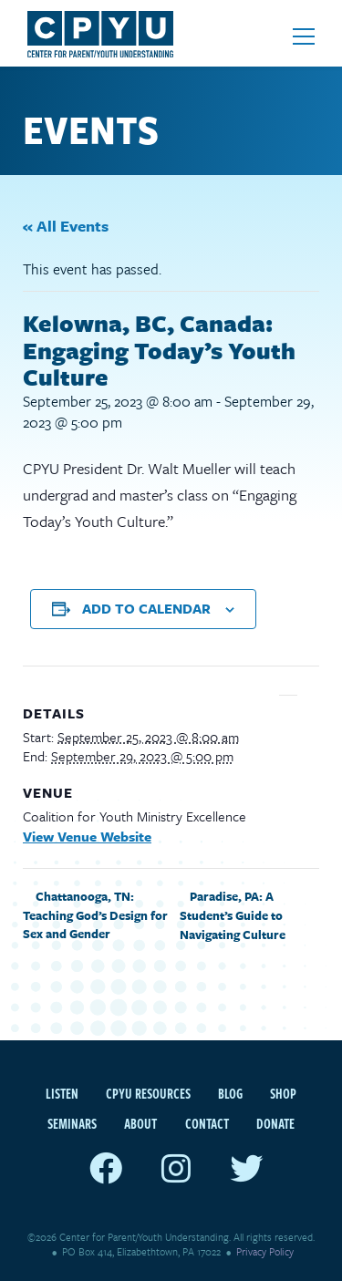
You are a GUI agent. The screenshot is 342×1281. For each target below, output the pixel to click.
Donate (275, 1123)
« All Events (66, 225)
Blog (230, 1093)
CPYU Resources (148, 1093)
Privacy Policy (265, 1251)
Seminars (72, 1123)
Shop (283, 1093)
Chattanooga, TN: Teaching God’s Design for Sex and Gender (95, 914)
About (140, 1123)
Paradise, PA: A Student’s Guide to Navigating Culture (234, 915)
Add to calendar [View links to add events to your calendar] (146, 608)
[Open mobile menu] (304, 36)
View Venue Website (87, 836)
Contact (207, 1123)
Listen (62, 1093)
